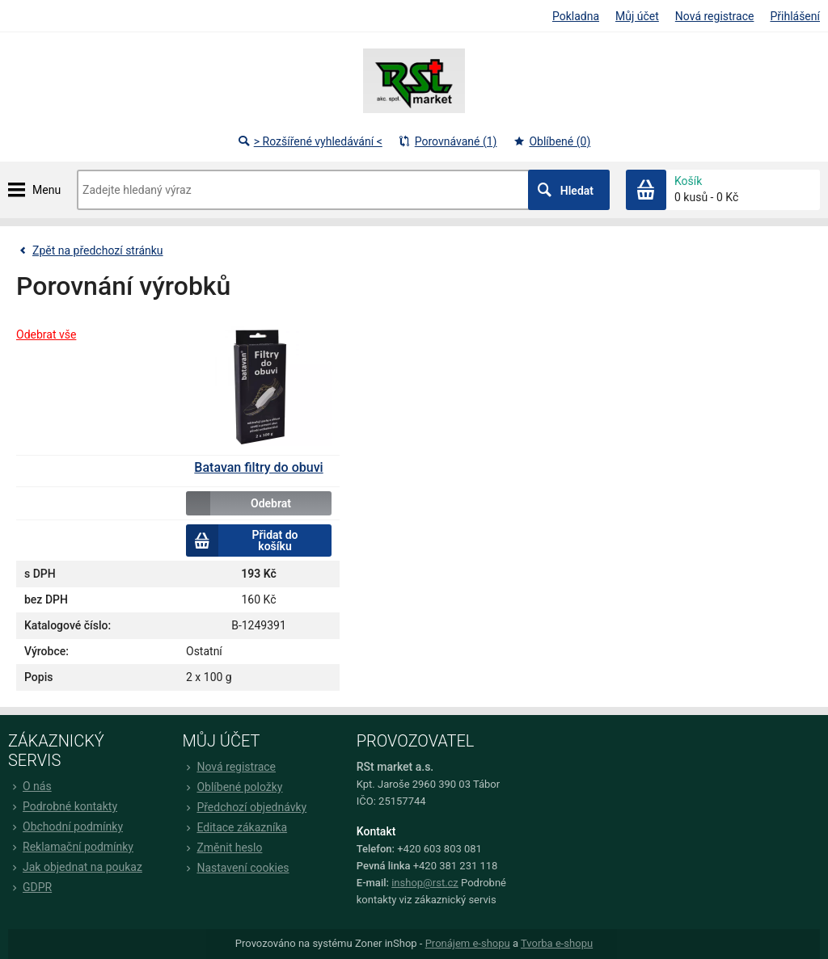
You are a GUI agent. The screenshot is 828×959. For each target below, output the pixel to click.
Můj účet (637, 16)
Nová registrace (714, 16)
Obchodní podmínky (65, 826)
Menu (46, 189)
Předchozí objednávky (244, 807)
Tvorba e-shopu (557, 943)
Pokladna (575, 16)
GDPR (30, 887)
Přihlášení (795, 16)
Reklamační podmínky (70, 846)
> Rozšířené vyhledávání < (310, 141)
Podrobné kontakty (62, 806)
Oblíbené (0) (551, 141)
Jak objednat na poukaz (75, 866)
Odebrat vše (46, 334)
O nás (30, 786)
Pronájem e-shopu (467, 943)
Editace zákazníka (234, 827)
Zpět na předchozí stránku (89, 250)
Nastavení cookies (235, 867)
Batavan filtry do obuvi (258, 467)
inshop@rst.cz (424, 883)
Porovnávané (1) (448, 141)
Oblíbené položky (232, 786)
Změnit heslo (222, 847)
